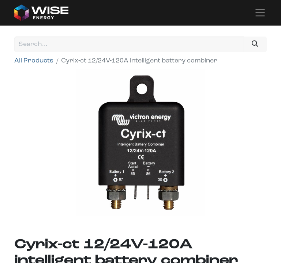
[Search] (255, 44)
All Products (33, 60)
